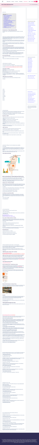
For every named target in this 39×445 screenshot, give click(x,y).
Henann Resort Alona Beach (18, 440)
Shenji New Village (33, 439)
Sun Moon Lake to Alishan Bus (27, 441)
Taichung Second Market (13, 441)
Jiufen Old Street (29, 439)
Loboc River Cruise (13, 439)
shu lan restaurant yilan (22, 442)
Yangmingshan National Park (6, 441)
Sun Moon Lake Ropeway (26, 440)
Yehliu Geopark (24, 439)
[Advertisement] (13, 9)
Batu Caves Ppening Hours (33, 440)
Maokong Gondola (19, 439)
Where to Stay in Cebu (20, 441)
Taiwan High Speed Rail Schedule (6, 262)
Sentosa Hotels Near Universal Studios (10, 440)
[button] (36, 1)
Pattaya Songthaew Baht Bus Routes (6, 439)
